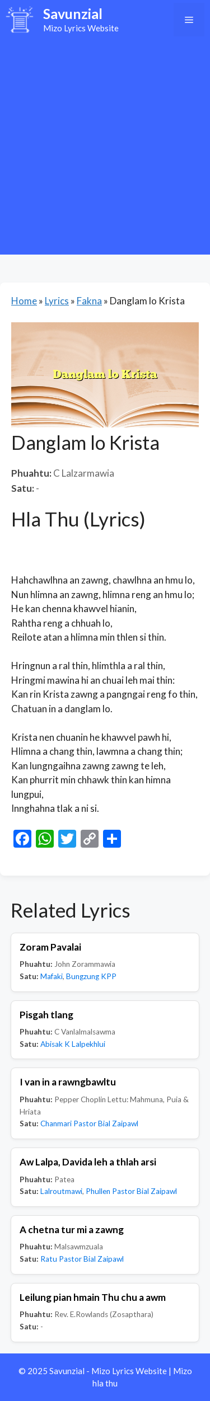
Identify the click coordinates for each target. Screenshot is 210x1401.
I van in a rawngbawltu (68, 1082)
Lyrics (57, 301)
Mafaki (51, 976)
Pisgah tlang (46, 1015)
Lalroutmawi (61, 1191)
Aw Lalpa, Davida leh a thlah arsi (88, 1162)
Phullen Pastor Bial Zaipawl (131, 1191)
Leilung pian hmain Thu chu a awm (93, 1297)
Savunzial (72, 13)
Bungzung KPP (91, 976)
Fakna (89, 301)
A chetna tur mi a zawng (72, 1229)
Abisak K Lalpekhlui (72, 1044)
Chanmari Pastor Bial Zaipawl (89, 1123)
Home (24, 301)
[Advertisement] (105, 150)
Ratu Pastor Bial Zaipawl (82, 1258)
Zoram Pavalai (50, 947)
